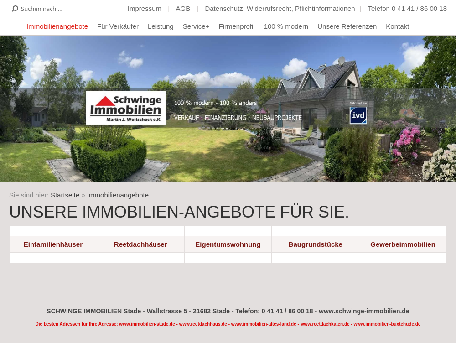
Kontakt (397, 26)
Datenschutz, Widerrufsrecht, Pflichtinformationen (280, 8)
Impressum (145, 8)
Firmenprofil (236, 26)
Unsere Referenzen (347, 26)
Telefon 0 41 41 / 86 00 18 (407, 8)
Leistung (161, 26)
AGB (184, 8)
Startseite (65, 195)
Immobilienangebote (57, 26)
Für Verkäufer (118, 26)
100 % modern (286, 26)
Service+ (196, 26)
